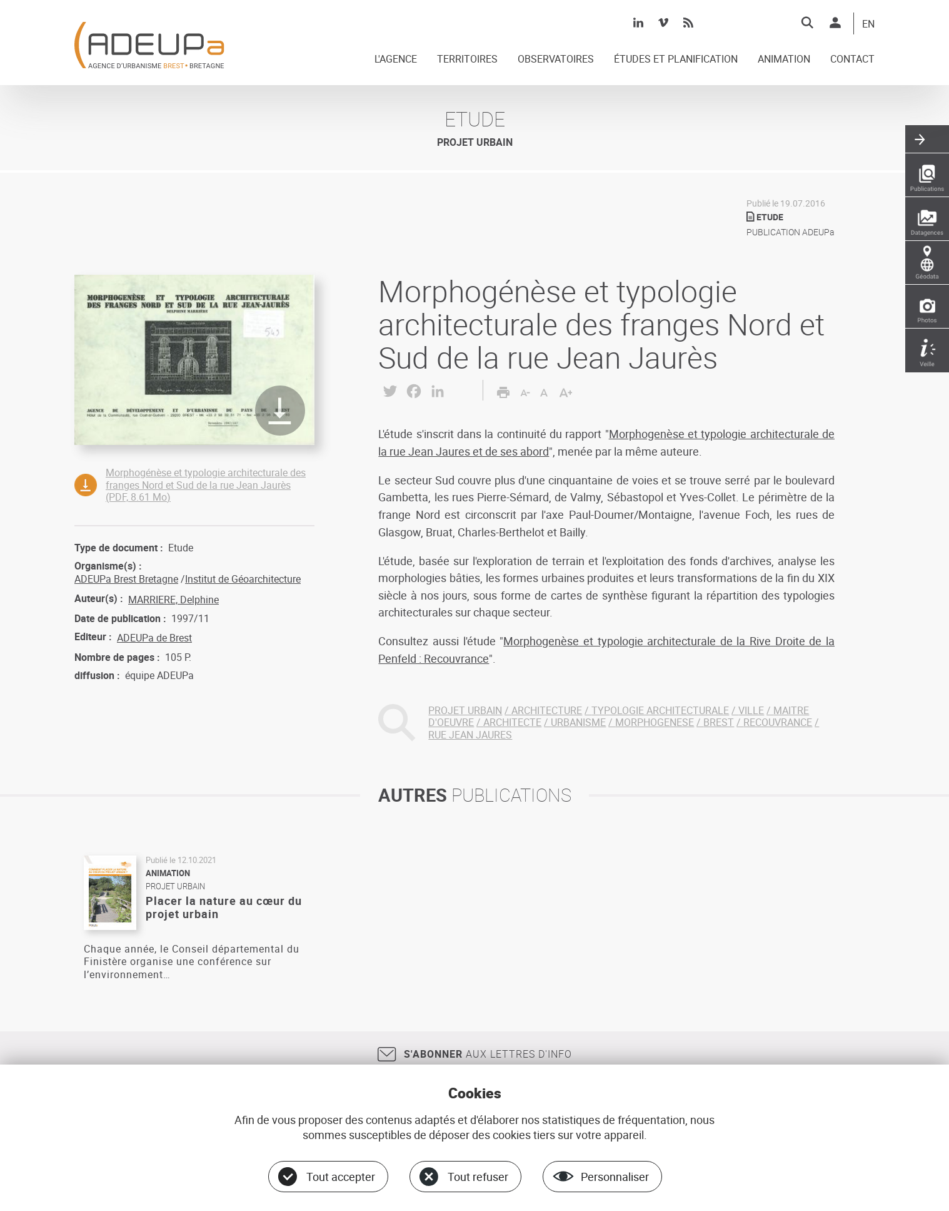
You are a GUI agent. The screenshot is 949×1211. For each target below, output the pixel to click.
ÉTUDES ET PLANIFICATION (676, 59)
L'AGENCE (395, 59)
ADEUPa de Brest (154, 638)
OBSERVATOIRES (556, 59)
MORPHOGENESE (654, 722)
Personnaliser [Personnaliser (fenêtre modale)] (615, 1176)
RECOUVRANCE (777, 722)
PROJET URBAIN (465, 710)
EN (868, 24)
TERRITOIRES (467, 59)
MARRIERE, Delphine (173, 599)
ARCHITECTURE (546, 710)
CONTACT (852, 59)
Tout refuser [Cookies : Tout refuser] (478, 1176)
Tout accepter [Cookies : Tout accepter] (340, 1176)
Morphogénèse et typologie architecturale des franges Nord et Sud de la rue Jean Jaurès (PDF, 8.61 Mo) (206, 484)
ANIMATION (784, 59)
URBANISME (578, 722)
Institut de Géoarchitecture (243, 579)
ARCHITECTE (512, 722)
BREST (718, 722)
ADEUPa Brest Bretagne (126, 579)
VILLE (751, 710)
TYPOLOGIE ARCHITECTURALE (660, 710)
